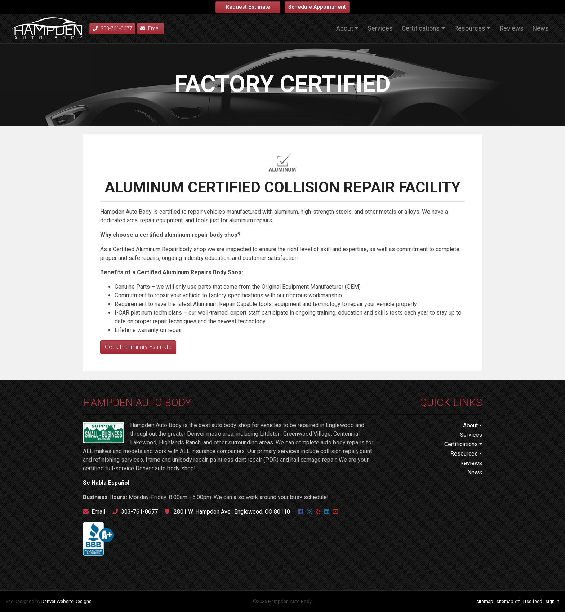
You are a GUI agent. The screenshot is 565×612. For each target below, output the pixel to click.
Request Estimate (248, 7)
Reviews (512, 28)
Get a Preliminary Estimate (138, 346)
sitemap (484, 601)
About (344, 28)
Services (380, 28)
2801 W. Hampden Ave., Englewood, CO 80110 (227, 511)
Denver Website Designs (66, 601)
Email (150, 28)
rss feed (533, 601)
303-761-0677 (135, 511)
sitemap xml (509, 601)
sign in (552, 601)
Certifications (421, 28)
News (541, 28)
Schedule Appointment (317, 7)
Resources (469, 28)
